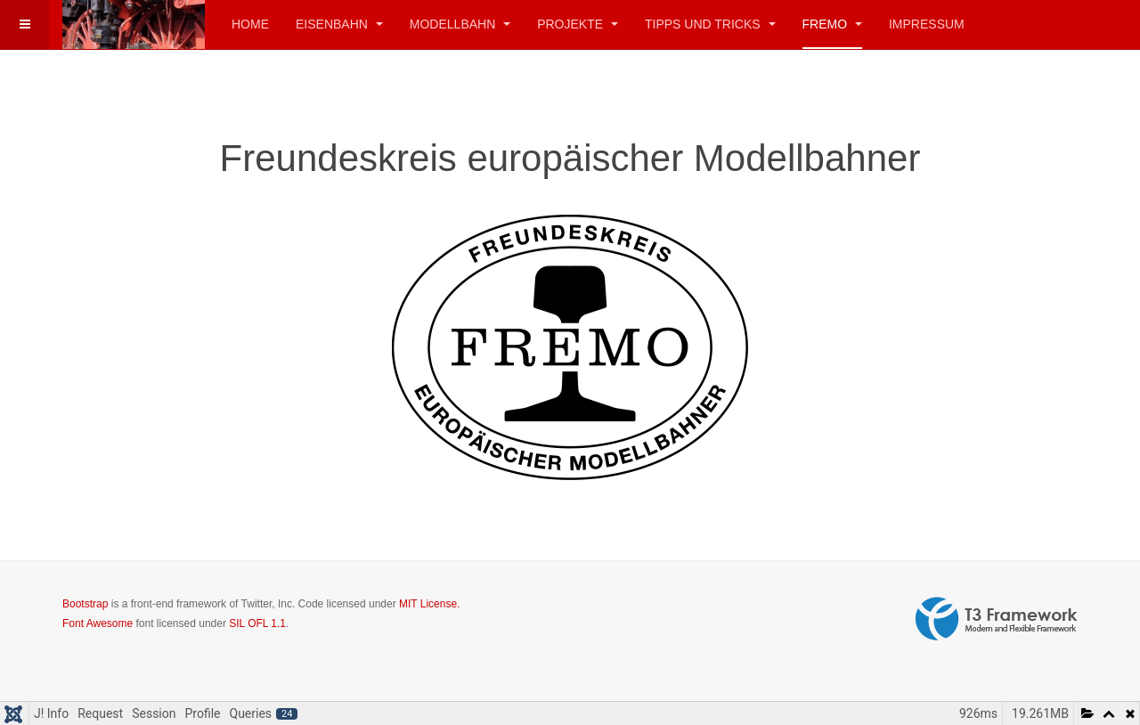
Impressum (927, 24)
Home (250, 24)
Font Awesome (97, 623)
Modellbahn (460, 24)
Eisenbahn (339, 24)
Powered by (997, 619)
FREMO (832, 24)
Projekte (577, 24)
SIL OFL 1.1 (257, 623)
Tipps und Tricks (710, 24)
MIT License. (429, 604)
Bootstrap (85, 604)
